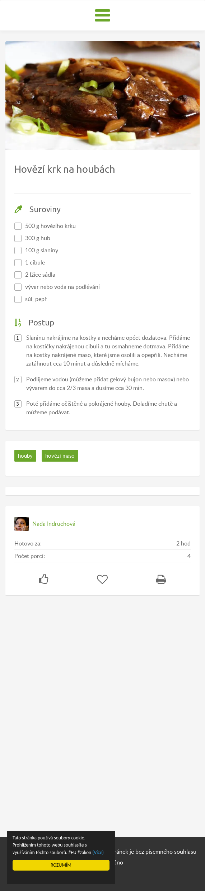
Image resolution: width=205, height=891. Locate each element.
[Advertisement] (59, 713)
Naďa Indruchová (53, 524)
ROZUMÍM (61, 865)
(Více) (98, 852)
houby (25, 455)
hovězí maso (60, 455)
